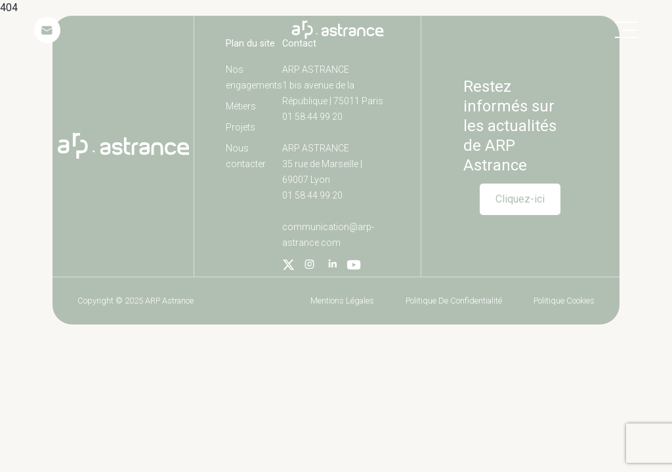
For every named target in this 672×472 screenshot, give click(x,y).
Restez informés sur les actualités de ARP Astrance (509, 125)
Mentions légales (342, 300)
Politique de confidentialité (454, 300)
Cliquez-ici (520, 199)
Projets (240, 127)
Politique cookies (564, 300)
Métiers (241, 106)
